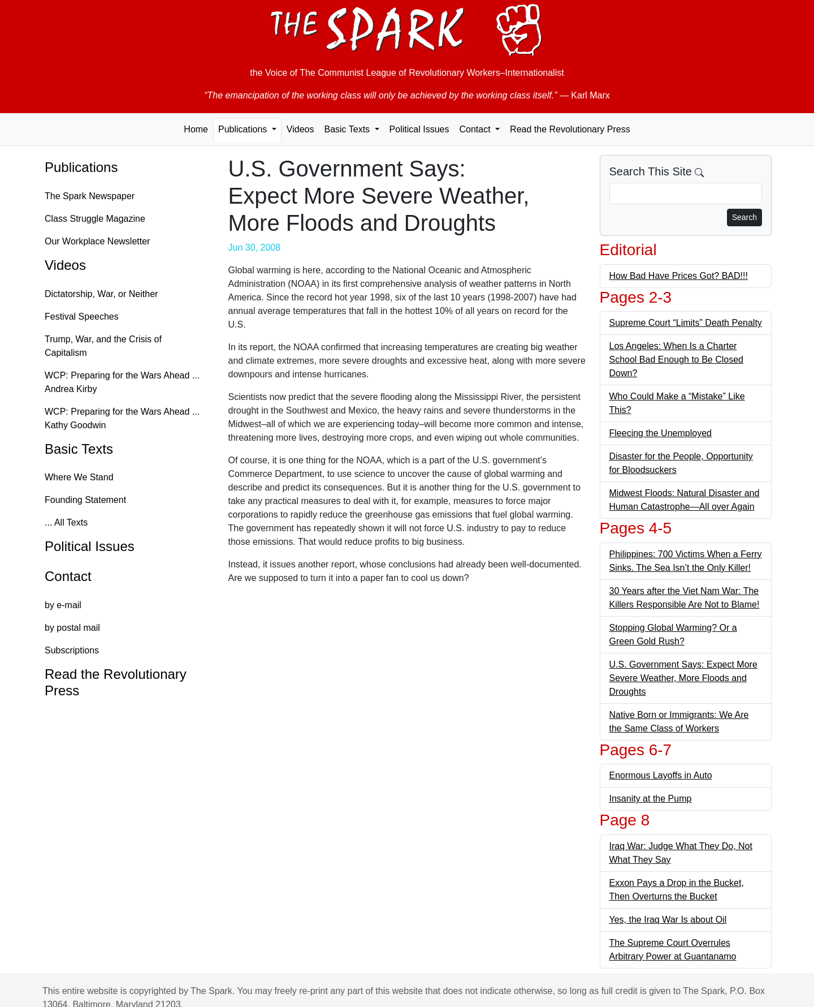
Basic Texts (79, 449)
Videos (300, 129)
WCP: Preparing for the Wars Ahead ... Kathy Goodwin (122, 418)
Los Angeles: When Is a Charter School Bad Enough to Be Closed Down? (676, 359)
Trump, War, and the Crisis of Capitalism (103, 346)
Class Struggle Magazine (95, 218)
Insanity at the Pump (650, 798)
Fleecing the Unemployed (660, 433)
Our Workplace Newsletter (97, 241)
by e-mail (63, 605)
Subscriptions (72, 650)
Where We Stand (79, 477)
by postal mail (72, 627)
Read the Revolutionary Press (570, 129)
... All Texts (66, 522)
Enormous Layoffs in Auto (660, 775)
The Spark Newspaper (90, 196)
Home (196, 129)
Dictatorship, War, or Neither (101, 294)
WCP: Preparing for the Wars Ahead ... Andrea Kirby (122, 382)
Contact (68, 576)
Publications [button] (244, 129)
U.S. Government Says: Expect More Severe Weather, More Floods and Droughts (683, 678)
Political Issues (419, 129)
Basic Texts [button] (348, 129)
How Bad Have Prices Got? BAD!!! (678, 276)
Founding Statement (85, 500)
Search (744, 217)
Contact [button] (476, 129)
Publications (81, 167)
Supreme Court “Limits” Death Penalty (685, 323)
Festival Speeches (82, 316)
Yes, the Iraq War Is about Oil (668, 919)
